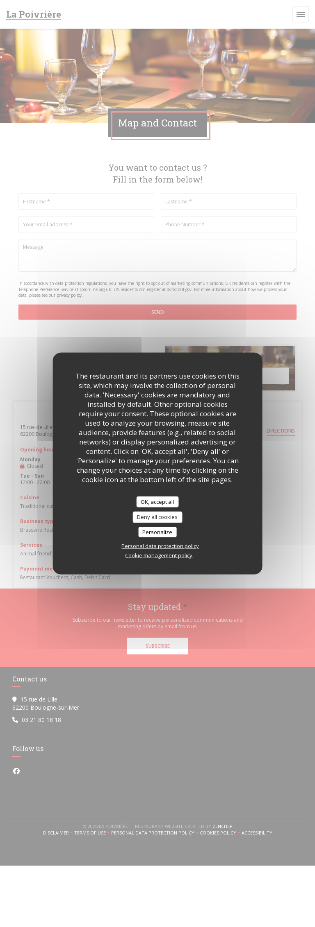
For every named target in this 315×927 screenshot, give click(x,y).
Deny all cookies (157, 517)
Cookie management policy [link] (158, 555)
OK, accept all (157, 501)
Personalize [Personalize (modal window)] (157, 531)
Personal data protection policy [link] (160, 546)
